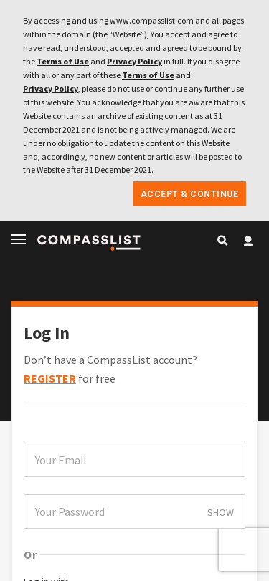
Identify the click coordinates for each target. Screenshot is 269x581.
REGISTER (50, 378)
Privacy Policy (134, 61)
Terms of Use (63, 61)
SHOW (220, 512)
